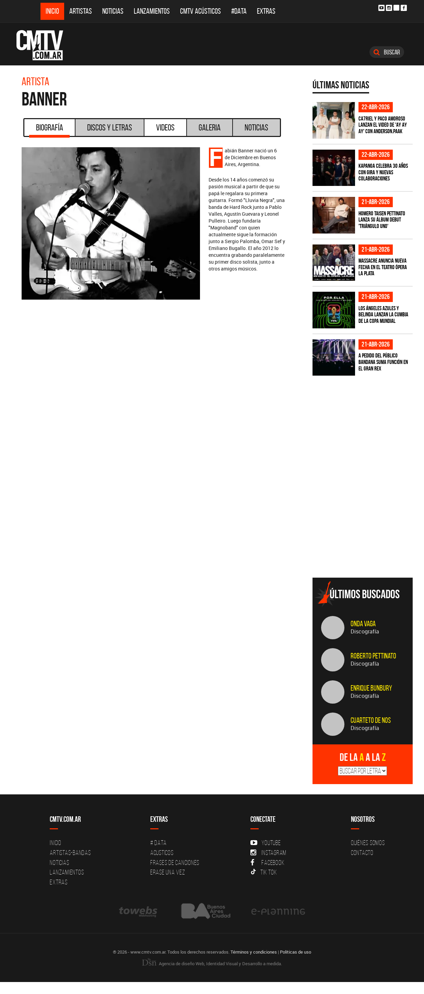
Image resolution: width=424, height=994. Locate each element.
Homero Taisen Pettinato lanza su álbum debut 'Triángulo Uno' (381, 219)
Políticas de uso (295, 952)
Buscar (387, 52)
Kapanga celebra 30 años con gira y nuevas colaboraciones (383, 172)
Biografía (49, 130)
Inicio (52, 11)
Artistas (80, 11)
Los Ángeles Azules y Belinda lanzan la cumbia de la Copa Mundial (383, 314)
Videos (165, 127)
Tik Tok (263, 872)
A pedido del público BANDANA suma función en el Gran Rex (383, 361)
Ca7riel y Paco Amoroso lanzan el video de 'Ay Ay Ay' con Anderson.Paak (382, 124)
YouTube (265, 842)
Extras (266, 11)
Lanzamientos (152, 11)
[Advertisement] (364, 524)
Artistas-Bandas (70, 852)
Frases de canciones (174, 862)
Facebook (267, 862)
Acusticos (162, 852)
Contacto (362, 852)
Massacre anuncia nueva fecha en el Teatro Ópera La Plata (382, 266)
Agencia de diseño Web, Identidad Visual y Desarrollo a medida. (212, 963)
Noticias (112, 11)
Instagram (268, 852)
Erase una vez (167, 872)
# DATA (158, 842)
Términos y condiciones (254, 952)
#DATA (239, 11)
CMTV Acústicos (200, 11)
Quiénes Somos (368, 842)
